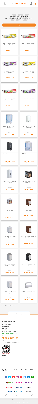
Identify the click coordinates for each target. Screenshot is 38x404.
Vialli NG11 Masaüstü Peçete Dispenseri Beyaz (9, 209)
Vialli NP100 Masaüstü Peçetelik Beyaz (9, 292)
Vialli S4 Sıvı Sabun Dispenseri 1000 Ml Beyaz (28, 127)
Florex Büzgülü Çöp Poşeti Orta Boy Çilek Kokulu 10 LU (28, 44)
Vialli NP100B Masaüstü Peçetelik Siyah (28, 265)
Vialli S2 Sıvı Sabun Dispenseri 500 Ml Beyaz (9, 182)
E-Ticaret (14, 402)
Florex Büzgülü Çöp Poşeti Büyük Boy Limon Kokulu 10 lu (28, 72)
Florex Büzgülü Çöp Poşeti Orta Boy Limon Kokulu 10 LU (9, 44)
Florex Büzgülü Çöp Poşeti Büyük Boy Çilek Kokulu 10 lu (9, 99)
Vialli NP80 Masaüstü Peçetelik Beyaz (9, 237)
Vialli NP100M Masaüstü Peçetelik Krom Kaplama (9, 265)
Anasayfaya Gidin (19, 25)
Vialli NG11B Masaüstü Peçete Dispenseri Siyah (28, 182)
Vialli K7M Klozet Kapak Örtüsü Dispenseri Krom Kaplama (28, 292)
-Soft (11, 402)
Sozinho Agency (9, 399)
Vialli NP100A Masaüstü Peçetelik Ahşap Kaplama (28, 237)
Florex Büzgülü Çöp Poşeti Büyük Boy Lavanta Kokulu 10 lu (28, 99)
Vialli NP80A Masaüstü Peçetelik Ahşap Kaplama (28, 209)
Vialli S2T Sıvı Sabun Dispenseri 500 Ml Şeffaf (28, 154)
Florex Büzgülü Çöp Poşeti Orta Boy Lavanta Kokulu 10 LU (9, 72)
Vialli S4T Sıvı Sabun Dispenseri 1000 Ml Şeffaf (9, 127)
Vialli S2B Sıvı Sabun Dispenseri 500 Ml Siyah (9, 154)
